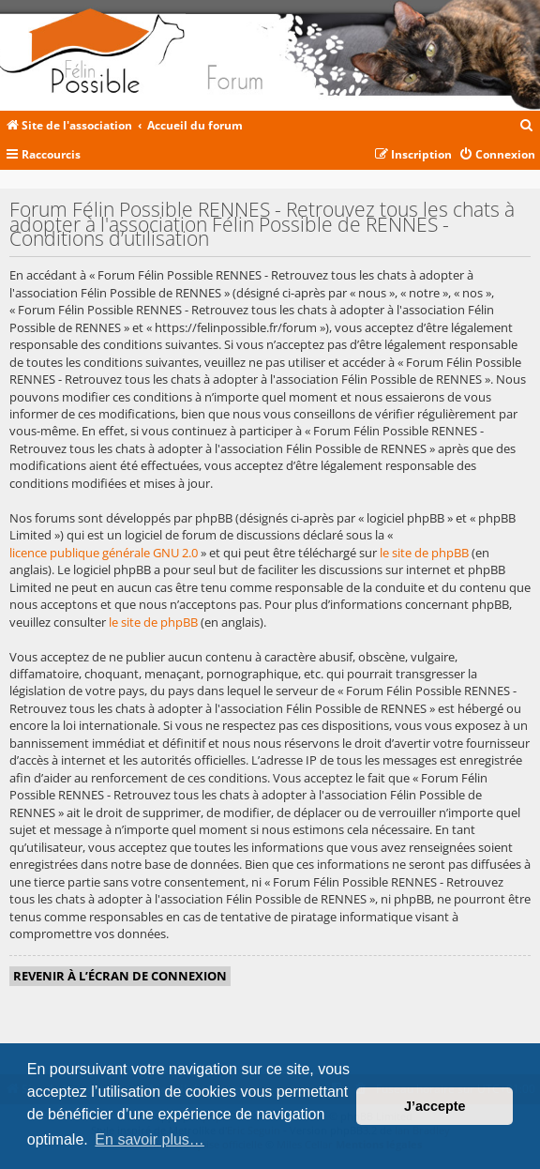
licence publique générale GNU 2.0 (103, 552)
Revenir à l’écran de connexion (120, 975)
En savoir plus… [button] (149, 1139)
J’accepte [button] (435, 1106)
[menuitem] (526, 126)
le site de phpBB (424, 552)
